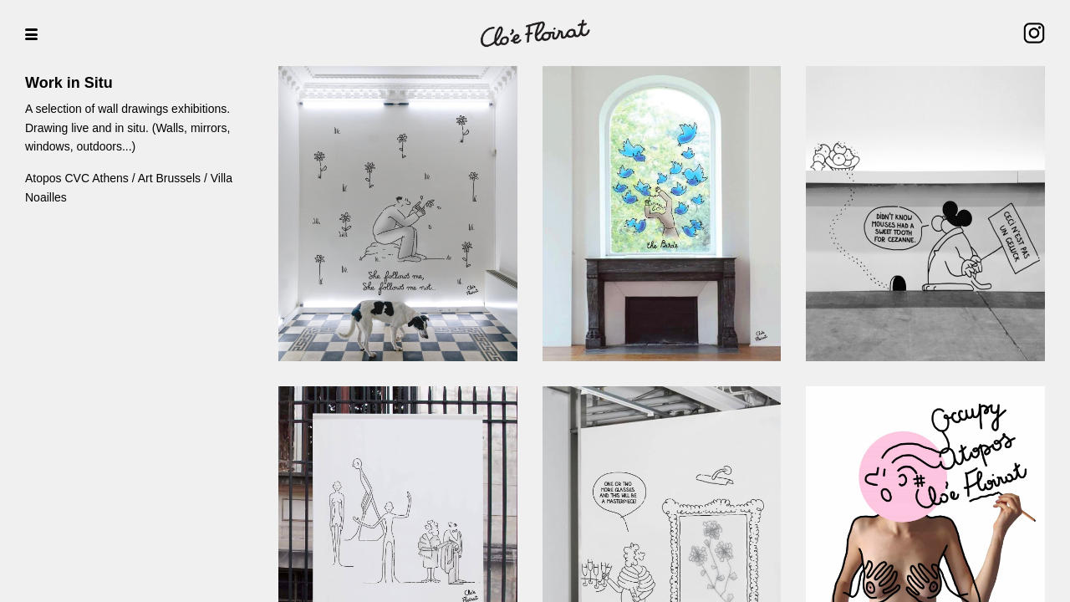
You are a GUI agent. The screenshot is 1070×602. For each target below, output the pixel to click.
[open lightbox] (397, 213)
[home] (535, 33)
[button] (25, 33)
